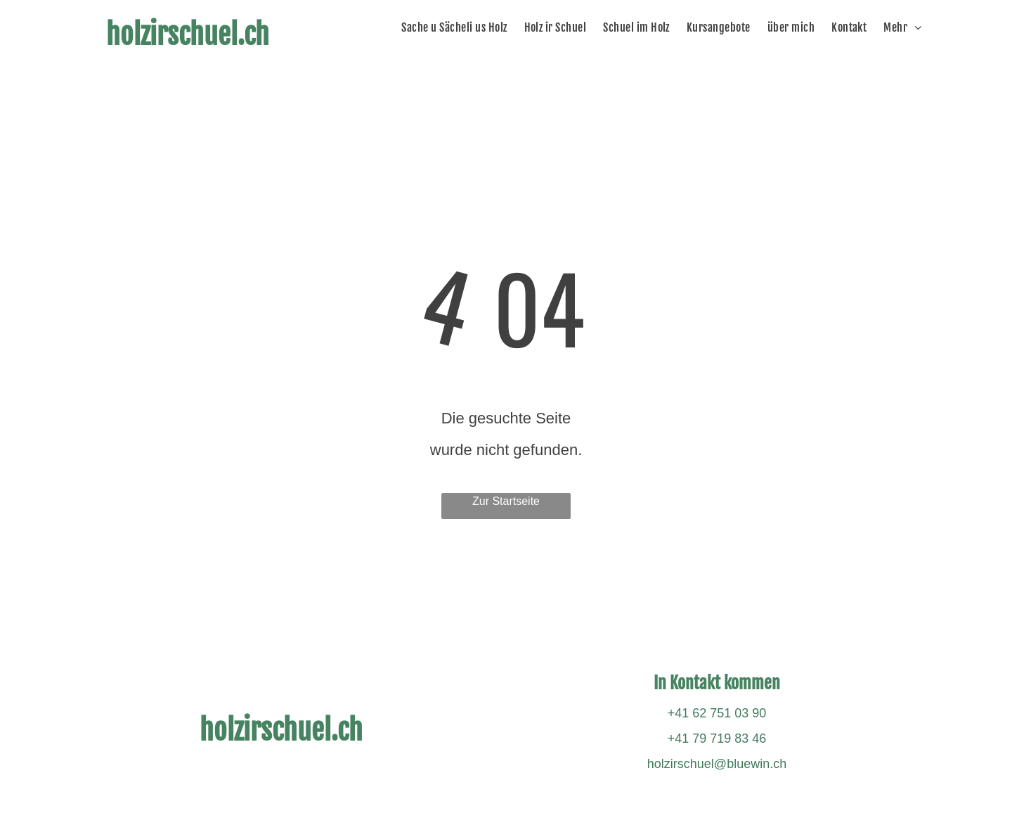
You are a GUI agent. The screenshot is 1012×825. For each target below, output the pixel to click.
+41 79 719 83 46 (717, 738)
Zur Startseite (506, 501)
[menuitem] (457, 27)
